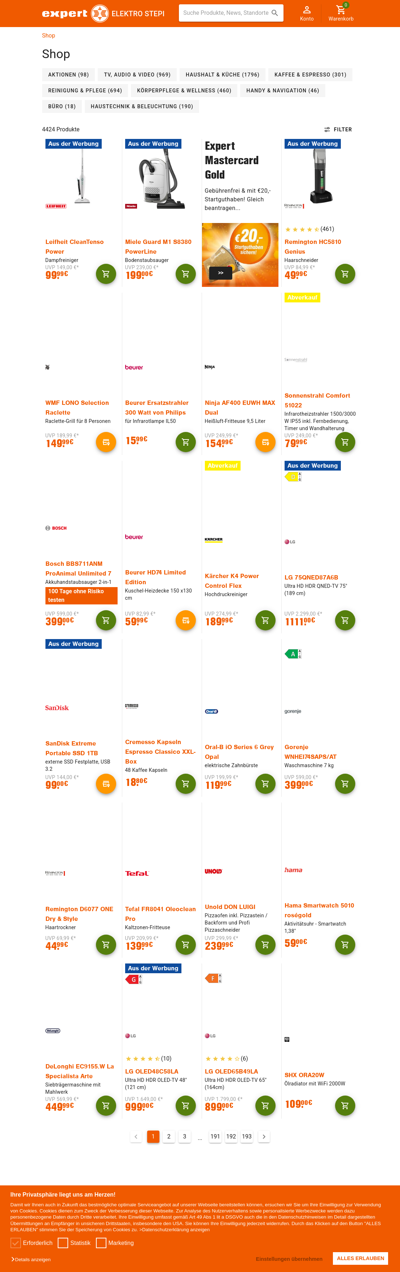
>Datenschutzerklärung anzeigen (174, 1229)
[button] (32, 1260)
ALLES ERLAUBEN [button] (360, 1258)
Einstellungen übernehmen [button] (288, 1259)
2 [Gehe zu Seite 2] (169, 1136)
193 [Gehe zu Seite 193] (247, 1136)
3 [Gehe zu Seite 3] (184, 1136)
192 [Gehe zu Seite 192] (231, 1136)
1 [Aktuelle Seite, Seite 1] (153, 1136)
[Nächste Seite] (264, 1136)
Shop (48, 35)
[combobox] (231, 13)
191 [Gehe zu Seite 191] (215, 1136)
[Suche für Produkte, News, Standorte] (226, 13)
